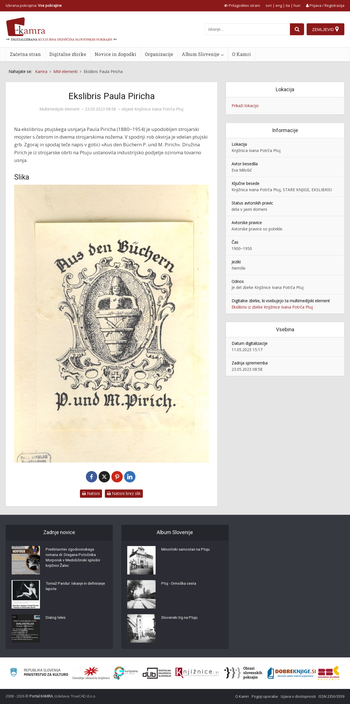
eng (278, 5)
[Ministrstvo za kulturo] (39, 673)
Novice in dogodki (115, 54)
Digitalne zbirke (67, 54)
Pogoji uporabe (265, 696)
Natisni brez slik (124, 493)
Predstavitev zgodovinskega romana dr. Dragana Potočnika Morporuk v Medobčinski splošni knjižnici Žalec (74, 559)
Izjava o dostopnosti (298, 696)
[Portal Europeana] (126, 673)
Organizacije (159, 54)
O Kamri (241, 54)
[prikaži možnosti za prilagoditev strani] (242, 5)
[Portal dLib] (157, 673)
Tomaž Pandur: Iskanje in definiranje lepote (68, 587)
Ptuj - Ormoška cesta (180, 584)
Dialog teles (56, 618)
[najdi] (296, 29)
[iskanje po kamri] (246, 29)
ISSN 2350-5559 (331, 696)
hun (297, 5)
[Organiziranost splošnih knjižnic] (91, 673)
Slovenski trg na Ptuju (180, 618)
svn (269, 5)
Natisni (91, 493)
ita (288, 5)
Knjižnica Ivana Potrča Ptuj (158, 109)
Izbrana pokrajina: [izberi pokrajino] (34, 5)
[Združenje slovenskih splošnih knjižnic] (197, 673)
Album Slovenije (200, 54)
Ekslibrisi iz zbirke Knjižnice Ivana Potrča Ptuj (272, 307)
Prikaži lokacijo (245, 105)
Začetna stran (25, 54)
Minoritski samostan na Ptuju (187, 550)
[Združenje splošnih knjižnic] (328, 673)
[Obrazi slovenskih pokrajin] (243, 673)
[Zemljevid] (325, 29)
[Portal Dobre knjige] (292, 673)
